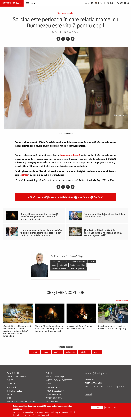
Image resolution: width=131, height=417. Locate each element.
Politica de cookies (93, 383)
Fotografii (63, 265)
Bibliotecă (11, 387)
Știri (9, 398)
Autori (49, 373)
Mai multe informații (40, 415)
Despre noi (89, 380)
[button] (30, 3)
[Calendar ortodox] (92, 3)
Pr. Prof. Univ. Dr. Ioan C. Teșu (65, 32)
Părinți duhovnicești (55, 377)
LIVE (87, 3)
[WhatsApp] (118, 3)
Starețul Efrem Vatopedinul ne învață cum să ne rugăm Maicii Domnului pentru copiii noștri (39, 216)
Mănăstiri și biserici (59, 269)
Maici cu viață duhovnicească (59, 380)
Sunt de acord (97, 407)
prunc (45, 352)
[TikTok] (114, 3)
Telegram (98, 197)
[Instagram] (111, 3)
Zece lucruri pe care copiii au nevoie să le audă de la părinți (112, 327)
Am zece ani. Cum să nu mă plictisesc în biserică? (80, 327)
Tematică (50, 384)
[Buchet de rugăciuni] (99, 3)
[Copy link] (73, 39)
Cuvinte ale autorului (59, 261)
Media (9, 394)
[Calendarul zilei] (95, 3)
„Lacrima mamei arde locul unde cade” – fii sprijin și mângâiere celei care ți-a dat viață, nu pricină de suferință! (41, 232)
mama (97, 352)
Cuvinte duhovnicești (78, 261)
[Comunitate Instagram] (121, 3)
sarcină (34, 352)
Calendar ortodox (54, 394)
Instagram (82, 197)
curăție (57, 352)
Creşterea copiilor (65, 12)
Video (54, 265)
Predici (92, 261)
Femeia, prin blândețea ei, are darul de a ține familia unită (104, 215)
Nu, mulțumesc (110, 407)
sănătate (84, 352)
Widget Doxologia (54, 398)
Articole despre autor (77, 269)
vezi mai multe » (122, 300)
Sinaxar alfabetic (54, 387)
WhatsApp (68, 197)
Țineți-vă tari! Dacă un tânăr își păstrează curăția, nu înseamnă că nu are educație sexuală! (103, 232)
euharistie (70, 352)
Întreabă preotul (14, 391)
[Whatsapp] (63, 39)
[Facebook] (105, 3)
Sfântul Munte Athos (77, 265)
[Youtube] (108, 3)
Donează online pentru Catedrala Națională (104, 387)
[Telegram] (125, 3)
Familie (10, 380)
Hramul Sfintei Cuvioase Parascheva (22, 402)
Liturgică (11, 384)
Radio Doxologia (53, 402)
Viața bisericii (13, 373)
